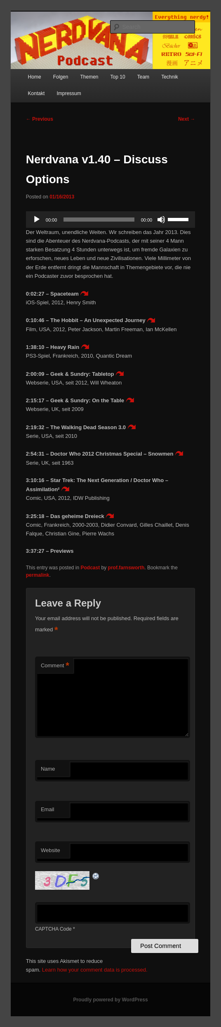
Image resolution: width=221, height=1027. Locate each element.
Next (186, 119)
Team (143, 77)
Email (47, 809)
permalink (37, 575)
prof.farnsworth (126, 568)
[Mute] (161, 219)
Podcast (90, 568)
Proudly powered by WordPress (110, 1000)
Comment (55, 666)
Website (50, 850)
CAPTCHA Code (53, 929)
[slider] (98, 219)
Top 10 (117, 77)
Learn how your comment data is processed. (95, 970)
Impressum (68, 93)
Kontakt (36, 93)
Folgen (60, 77)
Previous (39, 119)
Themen (89, 77)
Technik (169, 77)
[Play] (37, 219)
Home (34, 77)
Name (48, 769)
